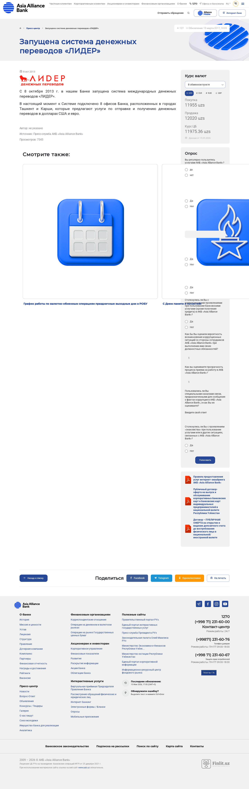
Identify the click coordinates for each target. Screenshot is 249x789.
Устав (23, 629)
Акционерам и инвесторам (90, 643)
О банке (25, 614)
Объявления (27, 701)
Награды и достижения (33, 668)
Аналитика (26, 730)
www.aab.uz (84, 767)
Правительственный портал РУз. (140, 619)
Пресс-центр (33, 28)
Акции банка (78, 668)
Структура (25, 639)
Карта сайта (174, 746)
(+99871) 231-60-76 (213, 639)
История (24, 619)
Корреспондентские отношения (88, 619)
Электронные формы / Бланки (88, 706)
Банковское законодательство (67, 746)
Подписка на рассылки (112, 746)
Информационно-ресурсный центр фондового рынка (141, 671)
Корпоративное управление (86, 648)
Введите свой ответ (196, 412)
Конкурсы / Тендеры (31, 705)
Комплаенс (26, 653)
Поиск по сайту (147, 746)
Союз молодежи (29, 720)
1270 (226, 616)
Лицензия (25, 634)
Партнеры (25, 658)
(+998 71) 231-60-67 (212, 655)
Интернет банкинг (81, 702)
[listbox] (205, 84)
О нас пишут (26, 715)
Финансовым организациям (90, 614)
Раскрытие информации (84, 663)
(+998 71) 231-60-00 (212, 621)
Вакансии (25, 678)
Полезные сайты (134, 614)
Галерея (24, 710)
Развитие (76, 658)
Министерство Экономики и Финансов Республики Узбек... (143, 647)
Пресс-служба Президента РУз (139, 632)
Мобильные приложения (85, 716)
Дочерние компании (31, 648)
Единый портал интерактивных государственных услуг (139, 626)
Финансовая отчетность (33, 663)
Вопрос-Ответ (27, 696)
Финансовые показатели (85, 653)
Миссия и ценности (30, 624)
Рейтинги (25, 673)
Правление (26, 644)
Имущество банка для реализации (39, 725)
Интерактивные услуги (87, 681)
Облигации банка (81, 673)
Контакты (197, 746)
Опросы (75, 711)
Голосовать (205, 460)
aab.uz (24, 7)
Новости (24, 691)
